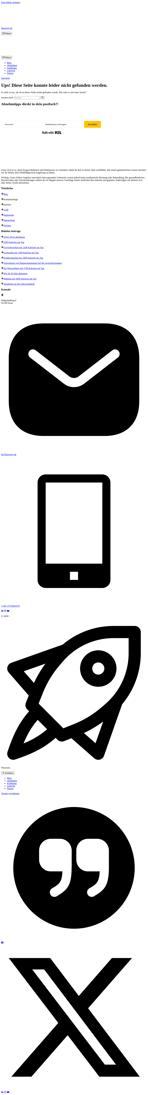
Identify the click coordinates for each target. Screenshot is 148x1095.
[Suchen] (42, 97)
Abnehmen (12, 65)
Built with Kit (51, 132)
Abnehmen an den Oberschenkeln (19, 284)
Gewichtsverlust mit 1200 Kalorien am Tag (23, 247)
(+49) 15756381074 (10, 606)
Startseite (5, 78)
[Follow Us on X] (74, 1089)
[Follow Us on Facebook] (2, 943)
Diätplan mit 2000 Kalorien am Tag (19, 279)
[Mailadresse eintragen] (63, 124)
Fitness (10, 73)
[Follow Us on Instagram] (5, 611)
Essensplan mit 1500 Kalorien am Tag (21, 252)
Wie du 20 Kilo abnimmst (15, 273)
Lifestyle (11, 70)
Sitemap (7, 225)
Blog (9, 63)
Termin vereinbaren (10, 793)
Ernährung (12, 68)
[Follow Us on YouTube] (8, 611)
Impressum (8, 215)
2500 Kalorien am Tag (13, 242)
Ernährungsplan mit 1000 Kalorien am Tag (23, 258)
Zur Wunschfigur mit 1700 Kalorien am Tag (23, 268)
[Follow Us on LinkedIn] (2, 611)
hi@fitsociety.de (8, 454)
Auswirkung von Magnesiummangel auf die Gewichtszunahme (32, 263)
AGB (5, 210)
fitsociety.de (6, 28)
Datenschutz (9, 220)
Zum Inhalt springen (10, 2)
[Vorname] (22, 124)
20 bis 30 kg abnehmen (14, 237)
